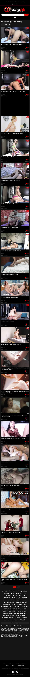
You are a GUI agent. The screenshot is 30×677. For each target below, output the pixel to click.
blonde (5, 611)
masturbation (6, 604)
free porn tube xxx (21, 615)
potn (24, 593)
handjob (16, 613)
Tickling (23, 1)
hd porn (14, 597)
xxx (24, 595)
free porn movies (7, 617)
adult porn (7, 620)
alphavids (6, 593)
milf (27, 606)
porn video (8, 595)
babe (24, 608)
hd (26, 602)
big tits (13, 600)
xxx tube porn (20, 602)
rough (12, 615)
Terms (7, 665)
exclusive (19, 604)
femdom (24, 597)
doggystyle (6, 597)
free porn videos (8, 613)
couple (13, 604)
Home (4, 663)
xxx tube (15, 595)
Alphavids (13, 674)
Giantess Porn (17, 1)
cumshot (6, 600)
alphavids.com (4, 628)
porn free (24, 617)
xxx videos (17, 617)
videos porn (12, 591)
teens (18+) (19, 591)
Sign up (13, 4)
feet (20, 595)
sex (19, 597)
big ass (12, 608)
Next (18, 587)
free (25, 604)
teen (23, 606)
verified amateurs (8, 602)
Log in (17, 4)
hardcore (4, 606)
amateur (23, 613)
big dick (4, 591)
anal (12, 593)
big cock (6, 608)
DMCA (13, 665)
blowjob (12, 611)
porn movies (17, 606)
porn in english (22, 611)
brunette (18, 593)
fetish (25, 591)
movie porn (15, 620)
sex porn (6, 615)
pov (11, 606)
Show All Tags (15, 623)
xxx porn (23, 620)
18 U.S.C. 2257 (21, 665)
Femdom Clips (9, 1)
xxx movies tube (21, 600)
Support (24, 663)
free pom (18, 608)
